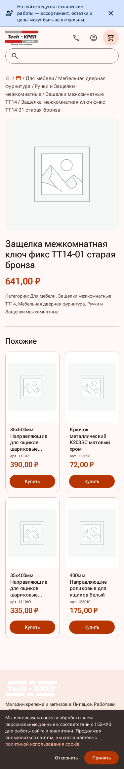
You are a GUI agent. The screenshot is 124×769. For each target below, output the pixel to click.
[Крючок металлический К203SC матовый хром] (92, 412)
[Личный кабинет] (94, 38)
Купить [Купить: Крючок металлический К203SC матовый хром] (91, 481)
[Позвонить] (76, 38)
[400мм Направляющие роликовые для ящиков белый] (92, 558)
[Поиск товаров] (68, 56)
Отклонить (66, 757)
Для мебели (40, 78)
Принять (101, 757)
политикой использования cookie (42, 744)
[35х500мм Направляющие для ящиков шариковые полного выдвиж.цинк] (32, 412)
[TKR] (21, 38)
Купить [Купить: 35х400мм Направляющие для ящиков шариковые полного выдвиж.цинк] (32, 627)
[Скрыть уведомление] (111, 13)
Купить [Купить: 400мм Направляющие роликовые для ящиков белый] (91, 627)
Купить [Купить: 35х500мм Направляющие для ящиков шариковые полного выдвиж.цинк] (32, 481)
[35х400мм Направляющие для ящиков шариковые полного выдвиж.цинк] (32, 558)
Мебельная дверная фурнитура (51, 303)
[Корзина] (111, 38)
